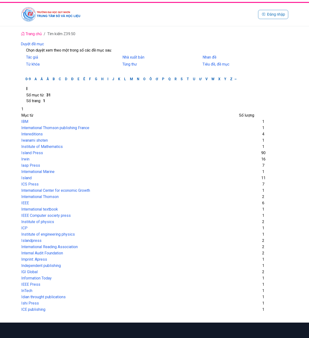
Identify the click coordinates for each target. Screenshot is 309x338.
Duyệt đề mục (32, 44)
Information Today (36, 278)
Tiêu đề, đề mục (216, 64)
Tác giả (32, 57)
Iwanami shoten (34, 140)
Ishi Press (30, 303)
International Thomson (40, 196)
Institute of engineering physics (48, 234)
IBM (24, 121)
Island (26, 178)
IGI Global (29, 272)
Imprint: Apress (34, 259)
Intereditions (32, 134)
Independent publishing (41, 265)
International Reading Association (49, 247)
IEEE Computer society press (46, 215)
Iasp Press (30, 165)
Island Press (32, 153)
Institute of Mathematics (42, 146)
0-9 (28, 79)
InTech (26, 290)
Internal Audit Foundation (42, 253)
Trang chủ (31, 34)
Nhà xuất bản (133, 57)
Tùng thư (129, 64)
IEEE (25, 203)
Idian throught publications (43, 297)
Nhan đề (209, 57)
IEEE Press (30, 284)
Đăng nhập (273, 14)
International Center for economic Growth (55, 190)
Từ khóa (33, 64)
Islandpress (31, 240)
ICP (24, 228)
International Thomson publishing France (55, 128)
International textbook (39, 209)
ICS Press (30, 184)
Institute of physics (37, 221)
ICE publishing (33, 309)
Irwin (25, 159)
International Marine (38, 171)
